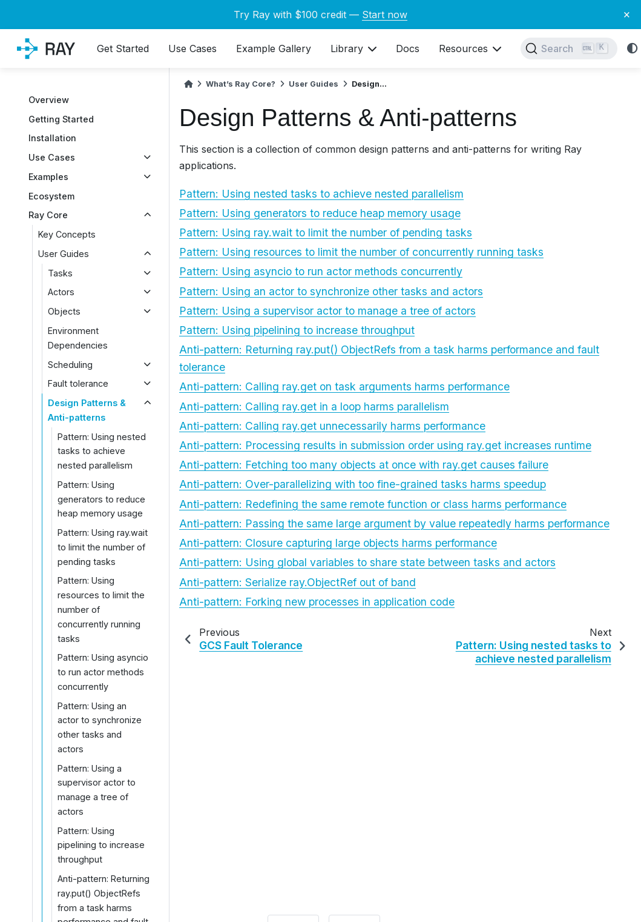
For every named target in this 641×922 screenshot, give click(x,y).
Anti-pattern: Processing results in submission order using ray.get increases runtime (385, 445)
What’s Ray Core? (240, 84)
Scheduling (70, 364)
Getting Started (61, 119)
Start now (384, 14)
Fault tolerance (78, 383)
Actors (61, 292)
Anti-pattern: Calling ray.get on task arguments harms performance (344, 386)
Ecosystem (51, 196)
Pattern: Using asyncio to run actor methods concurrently (103, 672)
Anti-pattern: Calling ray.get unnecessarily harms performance (332, 425)
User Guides (63, 254)
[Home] (188, 84)
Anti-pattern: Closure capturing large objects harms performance (338, 542)
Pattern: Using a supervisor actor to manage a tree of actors (97, 790)
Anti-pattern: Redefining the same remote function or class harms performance (373, 504)
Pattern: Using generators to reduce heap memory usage (101, 499)
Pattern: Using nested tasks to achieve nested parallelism (102, 451)
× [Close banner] (627, 14)
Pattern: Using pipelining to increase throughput (101, 845)
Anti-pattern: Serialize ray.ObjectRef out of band (297, 582)
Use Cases (51, 157)
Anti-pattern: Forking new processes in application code (317, 601)
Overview (48, 100)
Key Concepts (67, 234)
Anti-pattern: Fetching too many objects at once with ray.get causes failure (363, 464)
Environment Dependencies (78, 338)
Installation (52, 138)
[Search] (569, 48)
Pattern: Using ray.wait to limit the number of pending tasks (103, 547)
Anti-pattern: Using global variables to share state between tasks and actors (367, 562)
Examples (48, 177)
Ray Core (48, 215)
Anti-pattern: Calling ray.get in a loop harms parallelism (314, 406)
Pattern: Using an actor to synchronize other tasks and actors (100, 727)
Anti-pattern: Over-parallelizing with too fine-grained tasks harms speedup (362, 484)
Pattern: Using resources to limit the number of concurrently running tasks (101, 609)
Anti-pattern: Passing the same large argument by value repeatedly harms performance (394, 523)
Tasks (60, 273)
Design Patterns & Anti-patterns (87, 410)
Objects (64, 311)
